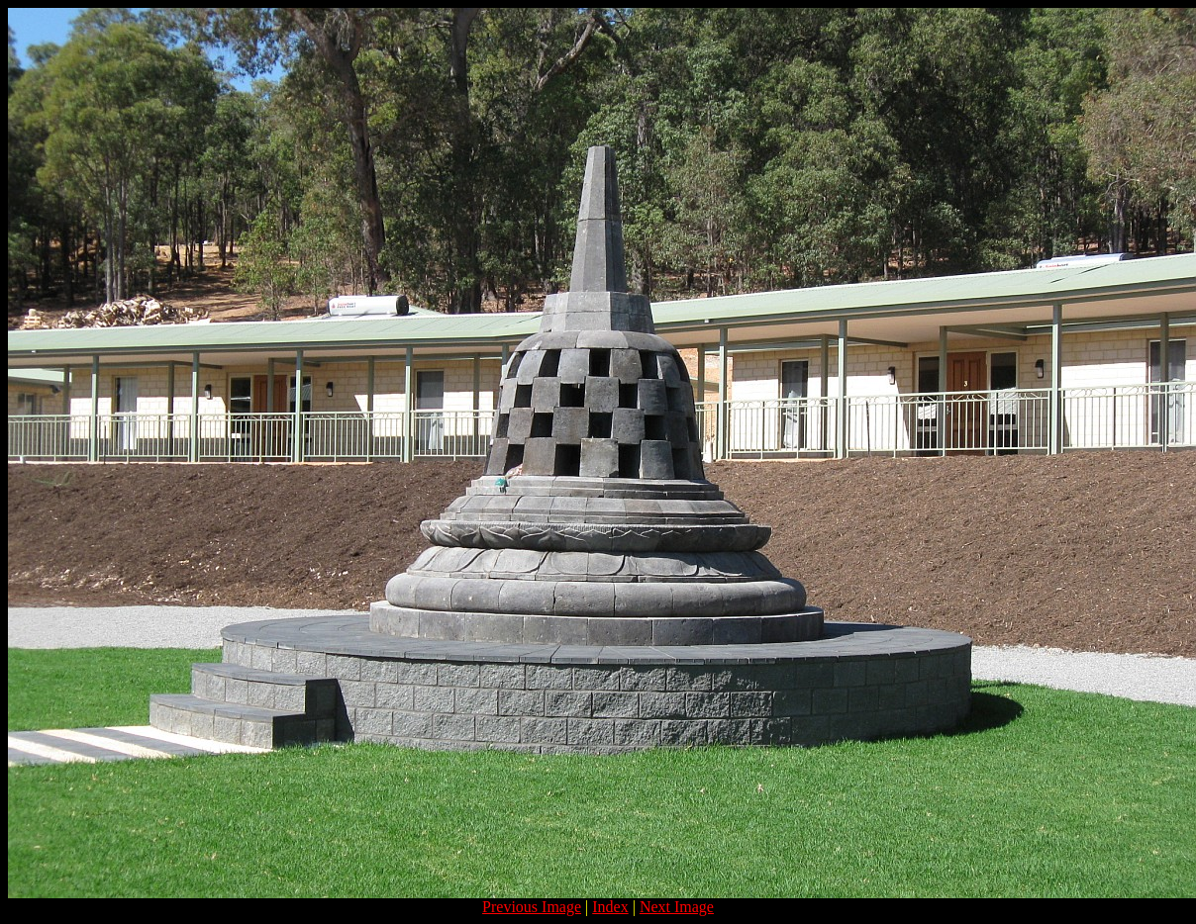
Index (610, 906)
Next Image (677, 906)
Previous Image (531, 906)
